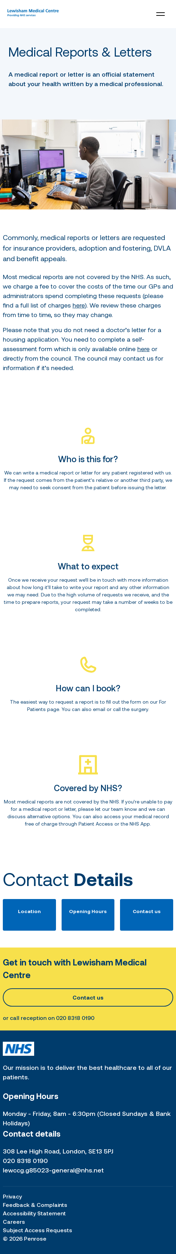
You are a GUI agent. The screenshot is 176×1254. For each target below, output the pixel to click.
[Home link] (33, 14)
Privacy (12, 1196)
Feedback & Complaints (35, 1204)
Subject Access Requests (37, 1230)
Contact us (88, 997)
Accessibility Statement (34, 1213)
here (79, 305)
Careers (14, 1221)
